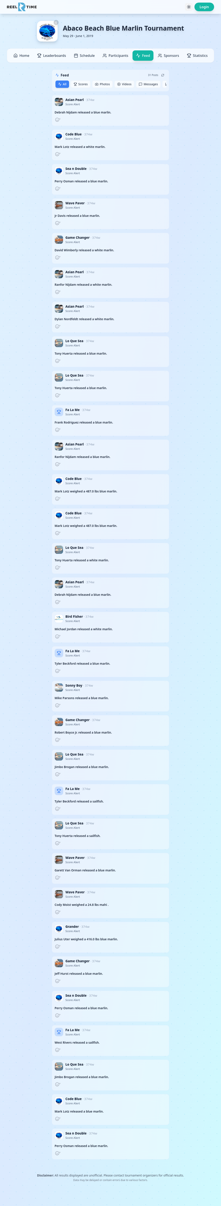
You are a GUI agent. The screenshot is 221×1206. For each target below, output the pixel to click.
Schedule (84, 55)
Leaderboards (51, 55)
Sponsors (168, 55)
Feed (143, 55)
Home (21, 55)
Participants (115, 55)
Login (204, 7)
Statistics (197, 55)
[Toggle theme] (189, 7)
